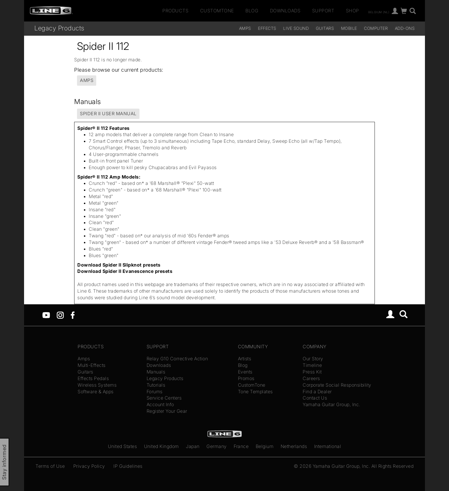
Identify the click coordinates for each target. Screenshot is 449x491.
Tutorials (156, 385)
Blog (251, 10)
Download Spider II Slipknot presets (119, 265)
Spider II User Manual (108, 113)
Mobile (349, 28)
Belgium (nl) (378, 11)
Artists (244, 358)
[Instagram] (60, 314)
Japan (193, 446)
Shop (352, 10)
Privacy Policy (89, 466)
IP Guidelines (128, 466)
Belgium (265, 446)
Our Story (313, 358)
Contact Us (315, 398)
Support (323, 10)
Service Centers (164, 398)
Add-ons (405, 28)
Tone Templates (255, 391)
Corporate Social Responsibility (337, 385)
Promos (246, 378)
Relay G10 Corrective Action (177, 358)
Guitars (325, 28)
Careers (311, 378)
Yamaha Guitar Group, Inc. (331, 404)
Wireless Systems (97, 385)
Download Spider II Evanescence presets (124, 271)
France (241, 446)
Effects (267, 28)
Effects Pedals (93, 378)
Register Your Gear (167, 411)
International (327, 446)
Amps (245, 28)
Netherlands (294, 446)
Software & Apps (96, 391)
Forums (155, 391)
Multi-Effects (92, 365)
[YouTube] (46, 314)
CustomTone (217, 10)
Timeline (312, 365)
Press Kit (312, 372)
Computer (376, 28)
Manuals (156, 372)
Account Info (160, 404)
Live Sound (296, 28)
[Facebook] (72, 314)
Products (175, 10)
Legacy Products (59, 28)
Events (245, 372)
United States (122, 446)
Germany (216, 446)
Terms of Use (50, 466)
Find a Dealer (317, 391)
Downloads (285, 10)
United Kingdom (161, 446)
